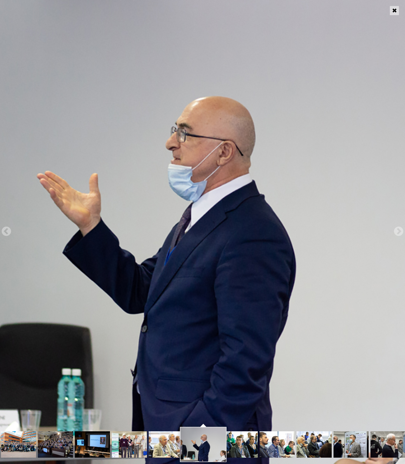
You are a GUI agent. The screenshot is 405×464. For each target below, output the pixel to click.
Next (398, 231)
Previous (6, 231)
